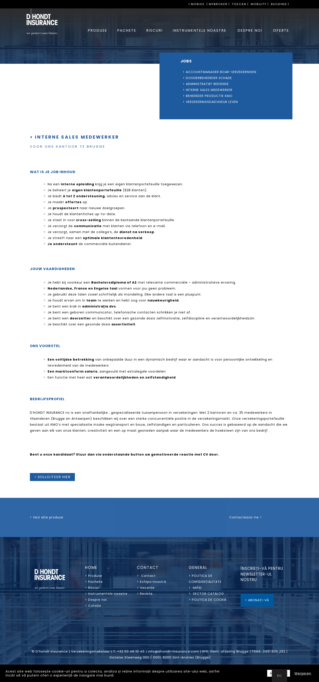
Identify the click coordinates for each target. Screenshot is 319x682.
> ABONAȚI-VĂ (257, 600)
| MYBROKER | (218, 4)
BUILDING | (280, 4)
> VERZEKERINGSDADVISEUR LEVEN (200, 102)
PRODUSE (97, 30)
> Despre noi (96, 599)
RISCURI (154, 30)
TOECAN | (240, 4)
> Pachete (94, 582)
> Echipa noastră (151, 582)
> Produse (93, 576)
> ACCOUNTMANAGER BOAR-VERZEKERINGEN (209, 72)
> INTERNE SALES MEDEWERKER (207, 90)
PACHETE (126, 30)
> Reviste (145, 593)
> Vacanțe (146, 587)
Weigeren (302, 673)
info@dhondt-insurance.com (173, 651)
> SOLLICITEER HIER (52, 476)
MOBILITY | (260, 4)
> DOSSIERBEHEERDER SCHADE (197, 78)
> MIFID (195, 587)
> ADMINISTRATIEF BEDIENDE (196, 84)
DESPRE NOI (249, 30)
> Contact (147, 576)
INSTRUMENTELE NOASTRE (199, 30)
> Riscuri (92, 587)
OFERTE (281, 30)
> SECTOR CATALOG (206, 593)
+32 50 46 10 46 (131, 651)
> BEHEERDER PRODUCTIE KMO (198, 96)
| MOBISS (196, 4)
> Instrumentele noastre (106, 593)
